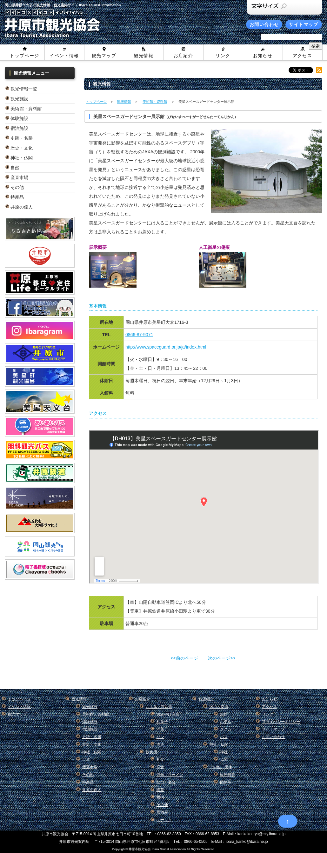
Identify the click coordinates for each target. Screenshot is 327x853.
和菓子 (162, 721)
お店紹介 (183, 55)
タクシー (227, 729)
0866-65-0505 (195, 841)
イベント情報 (64, 55)
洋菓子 (162, 729)
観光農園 (227, 774)
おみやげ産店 (168, 714)
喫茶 (160, 790)
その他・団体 (220, 767)
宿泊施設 (19, 128)
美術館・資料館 (26, 108)
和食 (160, 759)
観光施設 (19, 98)
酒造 (160, 744)
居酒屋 (162, 812)
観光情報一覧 (23, 88)
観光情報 (144, 55)
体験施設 (19, 118)
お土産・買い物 (159, 706)
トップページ (24, 55)
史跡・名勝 (21, 138)
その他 (17, 187)
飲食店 (151, 752)
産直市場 (19, 177)
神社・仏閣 (21, 157)
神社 (224, 752)
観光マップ (104, 55)
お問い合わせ (264, 24)
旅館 (224, 714)
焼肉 (160, 797)
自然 (14, 167)
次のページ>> (221, 658)
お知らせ (263, 55)
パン (160, 737)
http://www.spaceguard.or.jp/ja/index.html (165, 347)
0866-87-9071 (139, 334)
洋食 (160, 767)
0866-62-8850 (169, 834)
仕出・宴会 (166, 782)
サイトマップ (303, 24)
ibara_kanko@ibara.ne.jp (247, 841)
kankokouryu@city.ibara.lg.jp (261, 834)
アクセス (302, 55)
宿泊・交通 (218, 706)
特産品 (17, 197)
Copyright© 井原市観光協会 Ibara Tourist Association (149, 849)
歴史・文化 (21, 147)
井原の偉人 (21, 207)
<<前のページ (184, 658)
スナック (164, 820)
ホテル (225, 721)
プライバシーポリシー (281, 721)
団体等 (225, 782)
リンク (223, 55)
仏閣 (224, 759)
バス (224, 737)
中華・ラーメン (170, 774)
